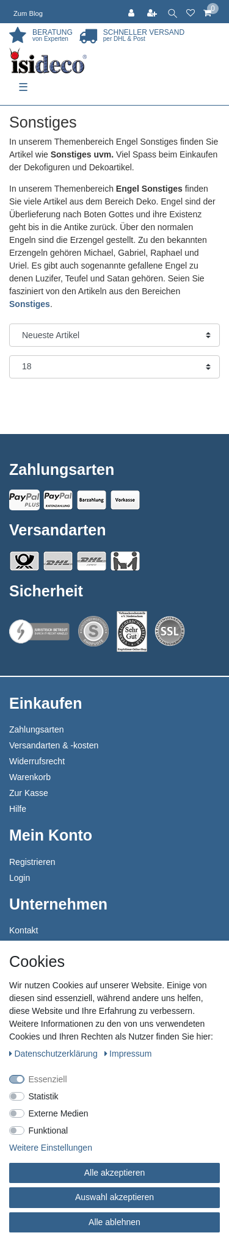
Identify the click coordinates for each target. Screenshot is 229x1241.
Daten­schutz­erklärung (54, 1053)
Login (19, 878)
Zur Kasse (28, 793)
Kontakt (23, 930)
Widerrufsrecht (37, 761)
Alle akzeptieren (114, 1173)
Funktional (48, 1130)
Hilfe (17, 809)
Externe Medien (59, 1113)
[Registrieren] (153, 11)
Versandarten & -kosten (53, 745)
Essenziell (48, 1079)
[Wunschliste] (190, 11)
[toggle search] (172, 11)
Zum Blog (28, 13)
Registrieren (32, 862)
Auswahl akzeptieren (114, 1197)
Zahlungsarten (36, 729)
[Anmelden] (132, 11)
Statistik (44, 1096)
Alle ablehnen (114, 1222)
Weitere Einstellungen (50, 1147)
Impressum (128, 1053)
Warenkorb (30, 777)
